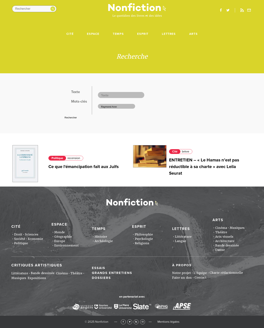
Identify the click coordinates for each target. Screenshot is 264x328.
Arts (193, 34)
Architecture (224, 241)
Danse (220, 250)
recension (73, 158)
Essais (98, 268)
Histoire (101, 237)
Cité (70, 34)
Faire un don (182, 278)
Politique (57, 158)
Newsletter (249, 10)
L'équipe (200, 273)
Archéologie (104, 241)
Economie (35, 239)
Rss (242, 10)
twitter (227, 10)
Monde (59, 232)
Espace (93, 34)
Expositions (37, 278)
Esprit (142, 34)
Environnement (66, 245)
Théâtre (221, 232)
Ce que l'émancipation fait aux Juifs (83, 166)
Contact (200, 277)
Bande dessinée (227, 245)
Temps (118, 34)
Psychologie (144, 239)
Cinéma (221, 228)
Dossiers (101, 278)
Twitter (129, 321)
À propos (182, 265)
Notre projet (181, 273)
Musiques (237, 228)
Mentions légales (168, 322)
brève (185, 151)
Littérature (183, 237)
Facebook (123, 321)
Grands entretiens (112, 273)
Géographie (63, 237)
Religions (142, 243)
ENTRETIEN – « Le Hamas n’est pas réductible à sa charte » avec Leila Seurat (204, 166)
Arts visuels (224, 237)
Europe (59, 241)
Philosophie (144, 234)
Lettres (169, 34)
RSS (136, 321)
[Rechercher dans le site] (34, 8)
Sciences (31, 234)
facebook (220, 10)
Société (19, 239)
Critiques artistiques (36, 265)
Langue (180, 241)
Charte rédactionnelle (226, 273)
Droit (18, 234)
